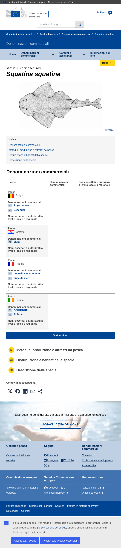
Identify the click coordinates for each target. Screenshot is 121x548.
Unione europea (91, 492)
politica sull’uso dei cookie (51, 527)
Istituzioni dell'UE (91, 487)
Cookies (59, 506)
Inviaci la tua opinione (61, 424)
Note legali (12, 511)
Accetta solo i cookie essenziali (60, 540)
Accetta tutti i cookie (25, 540)
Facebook (51, 487)
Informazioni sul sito (100, 54)
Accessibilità (89, 465)
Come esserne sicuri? (61, 2)
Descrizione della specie (22, 160)
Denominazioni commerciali (76, 34)
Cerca (79, 24)
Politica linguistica (16, 506)
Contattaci (87, 455)
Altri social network (54, 492)
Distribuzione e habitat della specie (28, 155)
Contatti (25, 511)
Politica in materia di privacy (97, 460)
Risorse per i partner (40, 506)
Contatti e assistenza (65, 54)
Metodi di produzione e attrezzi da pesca (31, 150)
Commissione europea (18, 34)
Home (12, 54)
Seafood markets (49, 34)
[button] (10, 391)
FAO (109, 130)
